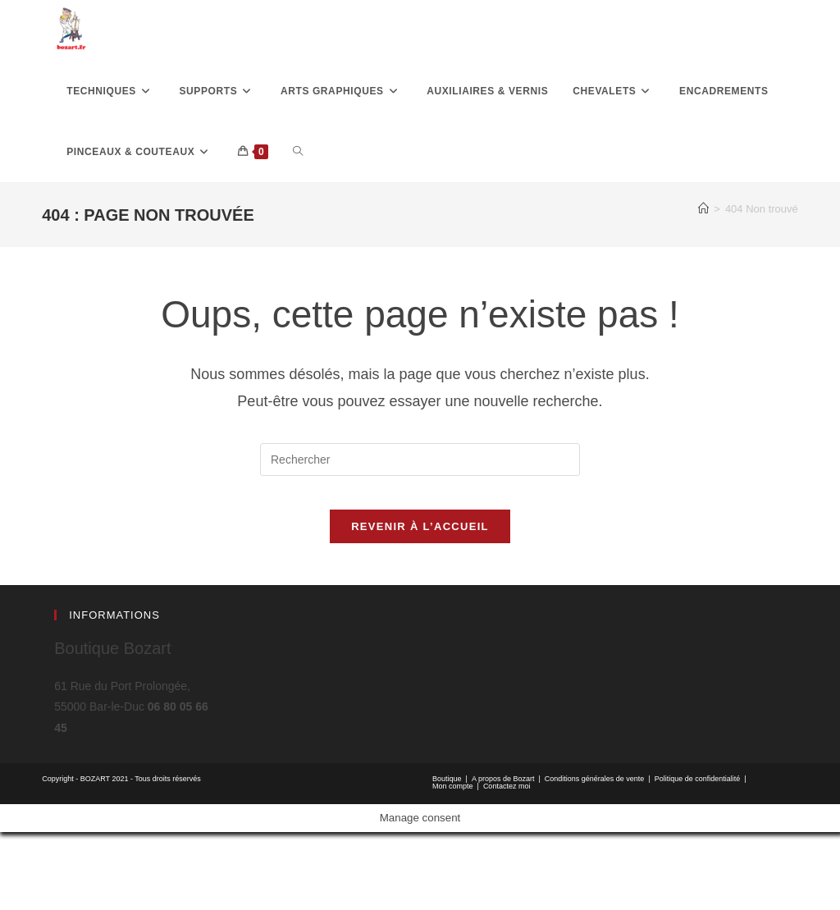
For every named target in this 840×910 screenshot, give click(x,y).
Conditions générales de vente (595, 857)
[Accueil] (703, 270)
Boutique (447, 857)
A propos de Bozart (503, 857)
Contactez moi (507, 864)
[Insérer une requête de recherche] (420, 521)
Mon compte (452, 864)
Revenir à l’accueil (420, 604)
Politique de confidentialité (698, 857)
